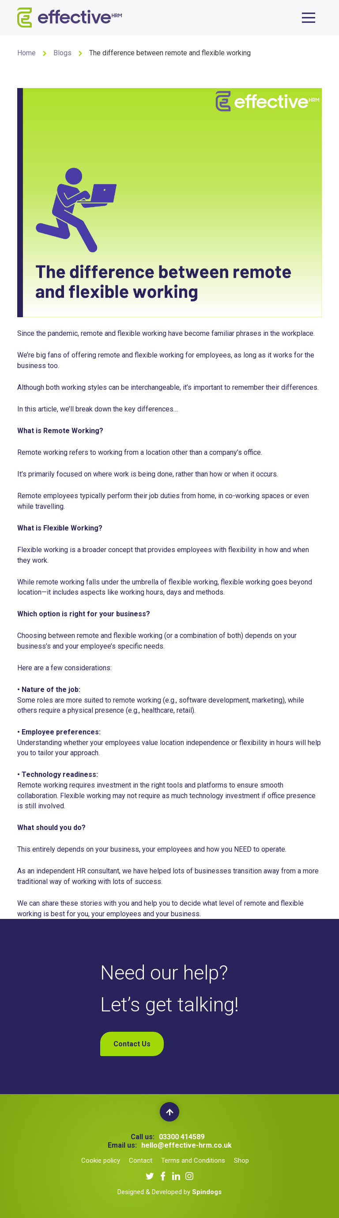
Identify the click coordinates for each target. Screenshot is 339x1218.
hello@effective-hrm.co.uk (186, 1145)
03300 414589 (181, 1137)
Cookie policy (100, 1160)
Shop (241, 1160)
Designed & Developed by (169, 1192)
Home (26, 53)
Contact (140, 1160)
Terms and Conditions (193, 1160)
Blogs (62, 53)
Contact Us (132, 1044)
